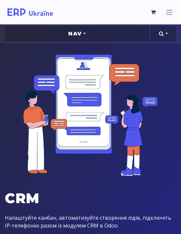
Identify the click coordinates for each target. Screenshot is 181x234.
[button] (163, 34)
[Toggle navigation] (169, 12)
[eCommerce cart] (153, 12)
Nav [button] (75, 34)
